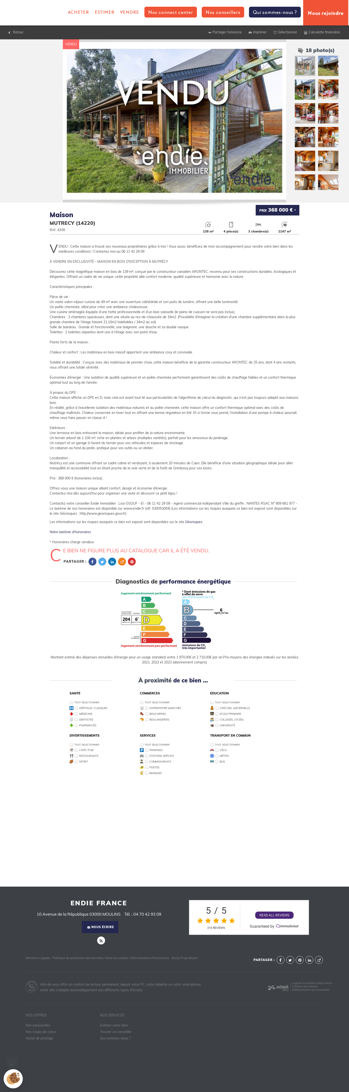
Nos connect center (170, 12)
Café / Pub (86, 750)
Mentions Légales (38, 958)
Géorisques (193, 522)
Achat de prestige (39, 1038)
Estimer (104, 12)
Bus (222, 761)
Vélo (223, 750)
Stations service (161, 756)
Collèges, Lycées (232, 719)
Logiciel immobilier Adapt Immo (312, 983)
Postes (154, 767)
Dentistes (86, 719)
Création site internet (305, 986)
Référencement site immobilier (311, 989)
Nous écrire (100, 927)
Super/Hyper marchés (165, 708)
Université (227, 725)
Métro (224, 756)
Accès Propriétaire (185, 958)
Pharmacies (87, 725)
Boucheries (157, 714)
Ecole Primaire (230, 714)
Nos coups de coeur (41, 1032)
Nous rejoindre (326, 13)
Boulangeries (159, 719)
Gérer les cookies (116, 958)
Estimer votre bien (114, 1025)
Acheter (78, 12)
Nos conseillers (223, 12)
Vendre (129, 12)
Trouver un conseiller (116, 1032)
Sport (83, 761)
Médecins (85, 714)
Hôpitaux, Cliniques (93, 708)
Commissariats (160, 761)
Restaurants (89, 756)
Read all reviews (274, 915)
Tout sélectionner (86, 702)
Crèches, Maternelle (235, 708)
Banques (155, 773)
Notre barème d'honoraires (71, 532)
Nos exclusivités (38, 1025)
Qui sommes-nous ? (275, 12)
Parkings (156, 750)
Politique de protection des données (78, 958)
